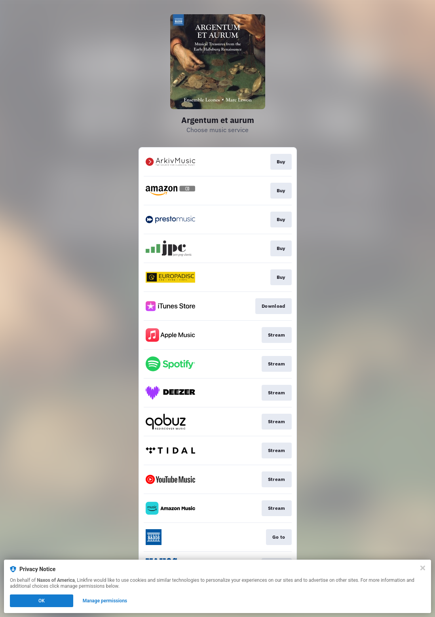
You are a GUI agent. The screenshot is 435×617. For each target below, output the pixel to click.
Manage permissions (105, 601)
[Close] (422, 568)
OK (41, 601)
